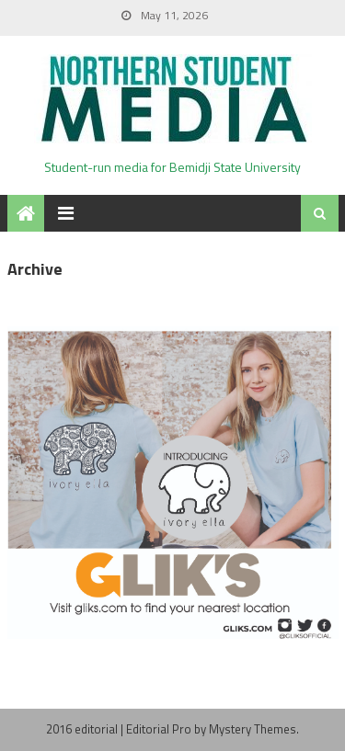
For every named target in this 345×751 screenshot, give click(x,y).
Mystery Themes (252, 729)
